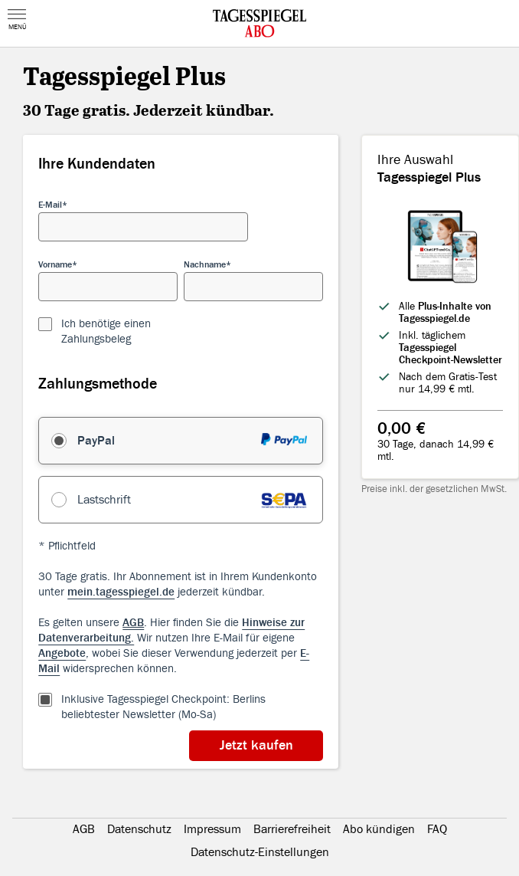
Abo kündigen (379, 829)
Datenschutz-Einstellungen (260, 852)
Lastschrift (104, 500)
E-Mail (50, 204)
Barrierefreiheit (292, 829)
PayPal (96, 441)
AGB (84, 829)
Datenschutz (139, 829)
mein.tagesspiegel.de (121, 592)
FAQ (437, 829)
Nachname (205, 264)
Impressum (212, 829)
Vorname (55, 264)
